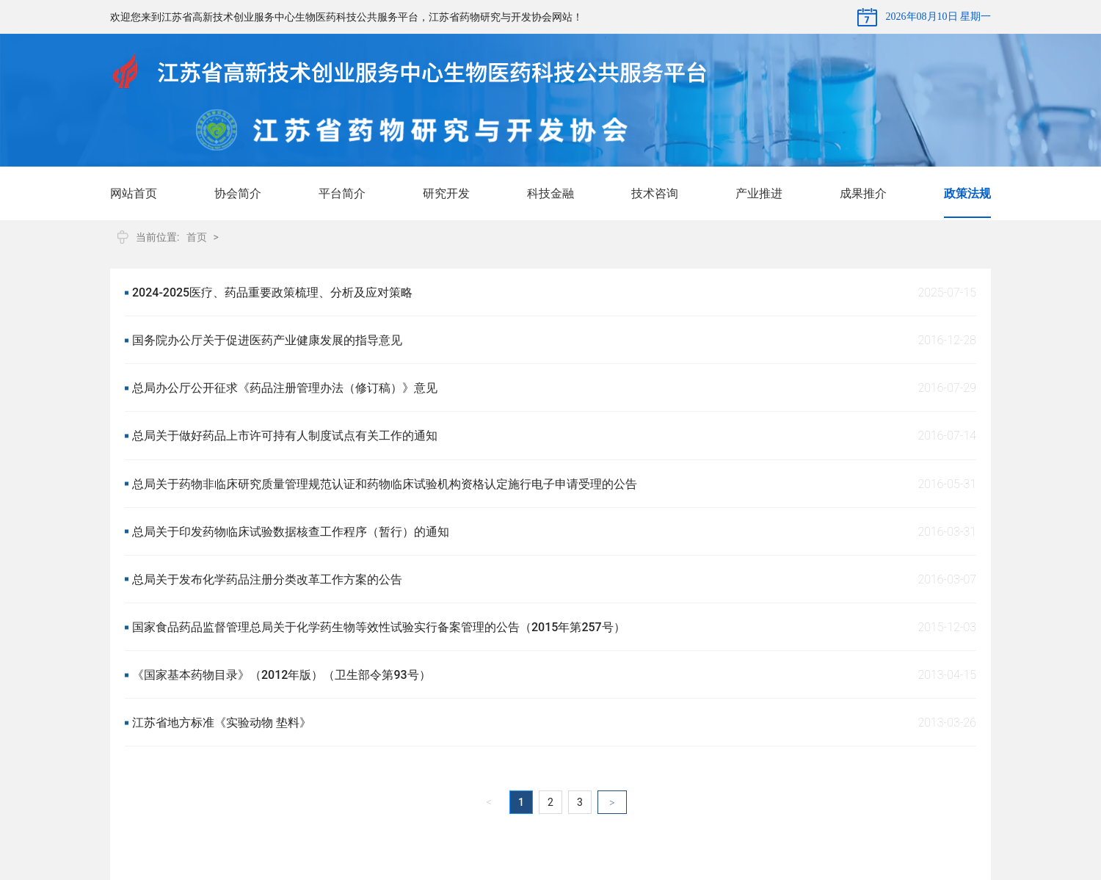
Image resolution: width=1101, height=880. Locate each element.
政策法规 (967, 193)
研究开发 (446, 193)
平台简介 (342, 193)
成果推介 (863, 193)
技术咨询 (654, 193)
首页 (196, 237)
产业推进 (758, 193)
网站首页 (133, 193)
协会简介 (237, 193)
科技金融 (550, 193)
